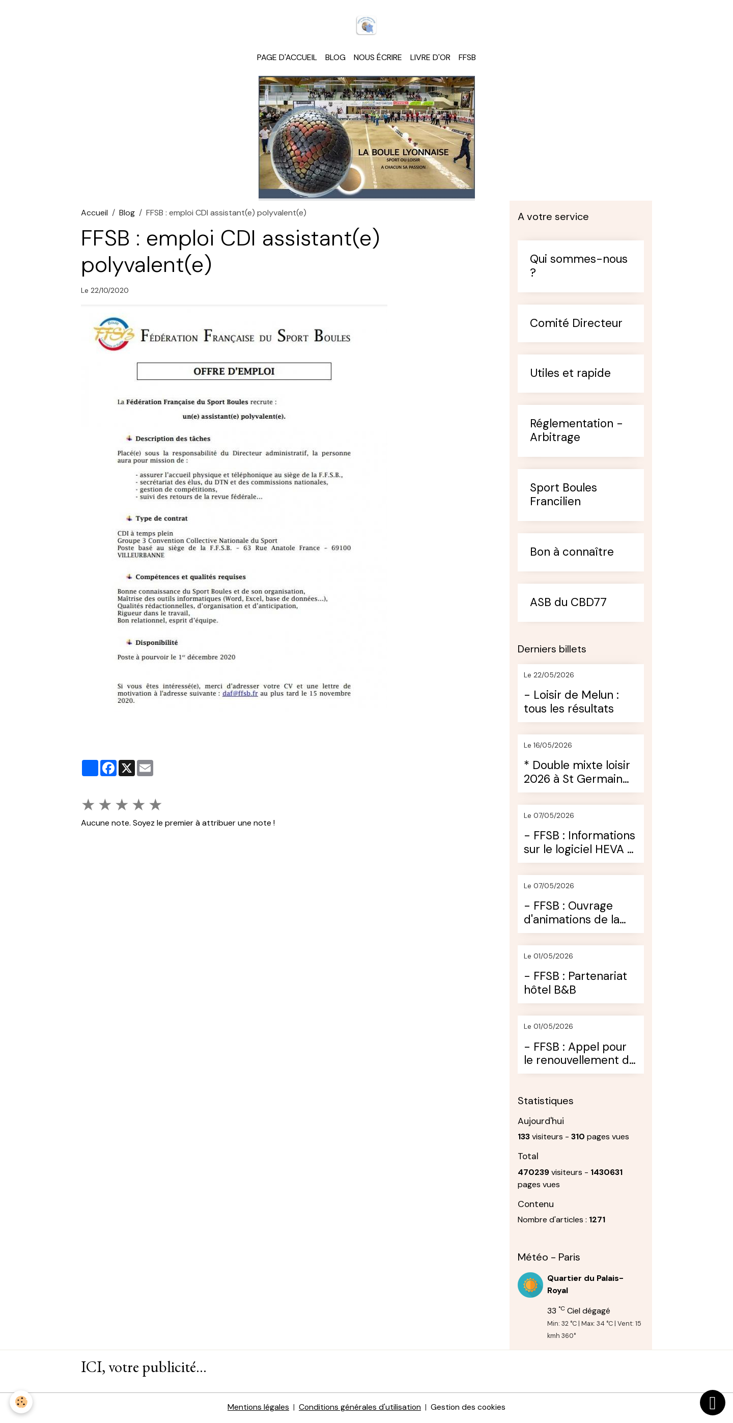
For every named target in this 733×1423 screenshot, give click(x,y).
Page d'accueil (287, 58)
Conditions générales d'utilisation (359, 1408)
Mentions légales (257, 1408)
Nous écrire (378, 58)
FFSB (467, 58)
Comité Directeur (576, 325)
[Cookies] (21, 1401)
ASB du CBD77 (568, 604)
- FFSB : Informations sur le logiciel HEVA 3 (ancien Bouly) (579, 844)
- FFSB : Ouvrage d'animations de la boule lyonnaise (571, 915)
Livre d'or (430, 58)
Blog (335, 58)
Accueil (94, 214)
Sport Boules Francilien (563, 496)
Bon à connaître (572, 554)
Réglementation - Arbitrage (576, 432)
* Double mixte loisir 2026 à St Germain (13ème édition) (577, 774)
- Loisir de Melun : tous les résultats (571, 704)
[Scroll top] (712, 1402)
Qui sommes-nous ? (579, 268)
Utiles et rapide (570, 375)
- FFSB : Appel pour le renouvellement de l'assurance (580, 1056)
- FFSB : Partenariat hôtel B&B (575, 985)
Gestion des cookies (469, 1408)
